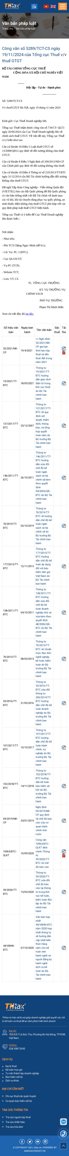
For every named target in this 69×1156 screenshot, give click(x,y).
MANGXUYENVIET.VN (34, 1151)
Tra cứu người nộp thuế (18, 1117)
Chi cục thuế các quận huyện (21, 1096)
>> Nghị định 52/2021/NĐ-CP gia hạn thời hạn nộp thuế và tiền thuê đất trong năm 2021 (44, 350)
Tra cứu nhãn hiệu (15, 1122)
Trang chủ (7, 28)
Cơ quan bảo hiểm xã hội (19, 1101)
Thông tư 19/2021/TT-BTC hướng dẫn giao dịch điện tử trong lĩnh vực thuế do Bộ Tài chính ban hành (43, 383)
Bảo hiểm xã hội (14, 1077)
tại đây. (30, 313)
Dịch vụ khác (12, 1080)
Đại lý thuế (11, 1066)
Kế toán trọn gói (14, 1070)
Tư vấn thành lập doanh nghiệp (22, 1073)
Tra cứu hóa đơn (14, 1126)
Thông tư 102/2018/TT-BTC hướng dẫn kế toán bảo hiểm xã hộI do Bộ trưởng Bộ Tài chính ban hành (43, 786)
